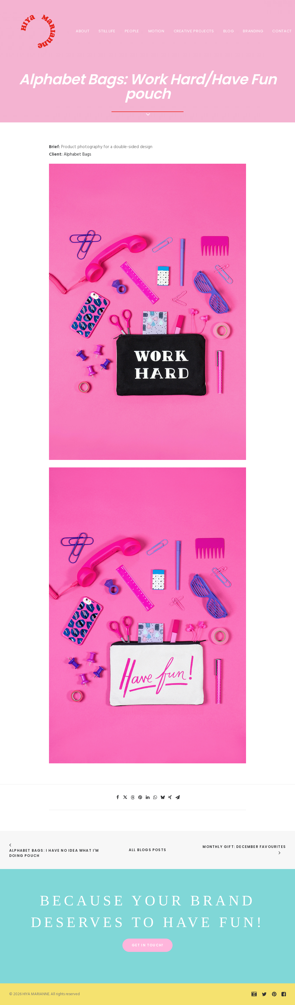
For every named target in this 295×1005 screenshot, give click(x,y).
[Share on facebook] (117, 797)
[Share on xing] (170, 797)
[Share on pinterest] (140, 797)
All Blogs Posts (147, 849)
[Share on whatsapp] (155, 797)
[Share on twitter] (125, 797)
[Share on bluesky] (162, 797)
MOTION (155, 31)
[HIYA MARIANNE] (32, 31)
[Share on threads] (132, 797)
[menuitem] (81, 31)
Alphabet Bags (77, 154)
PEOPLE (131, 31)
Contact (281, 31)
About (81, 31)
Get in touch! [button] (148, 945)
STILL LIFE (105, 31)
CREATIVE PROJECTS (193, 31)
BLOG (227, 31)
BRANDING (252, 31)
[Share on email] (177, 797)
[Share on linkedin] (147, 797)
